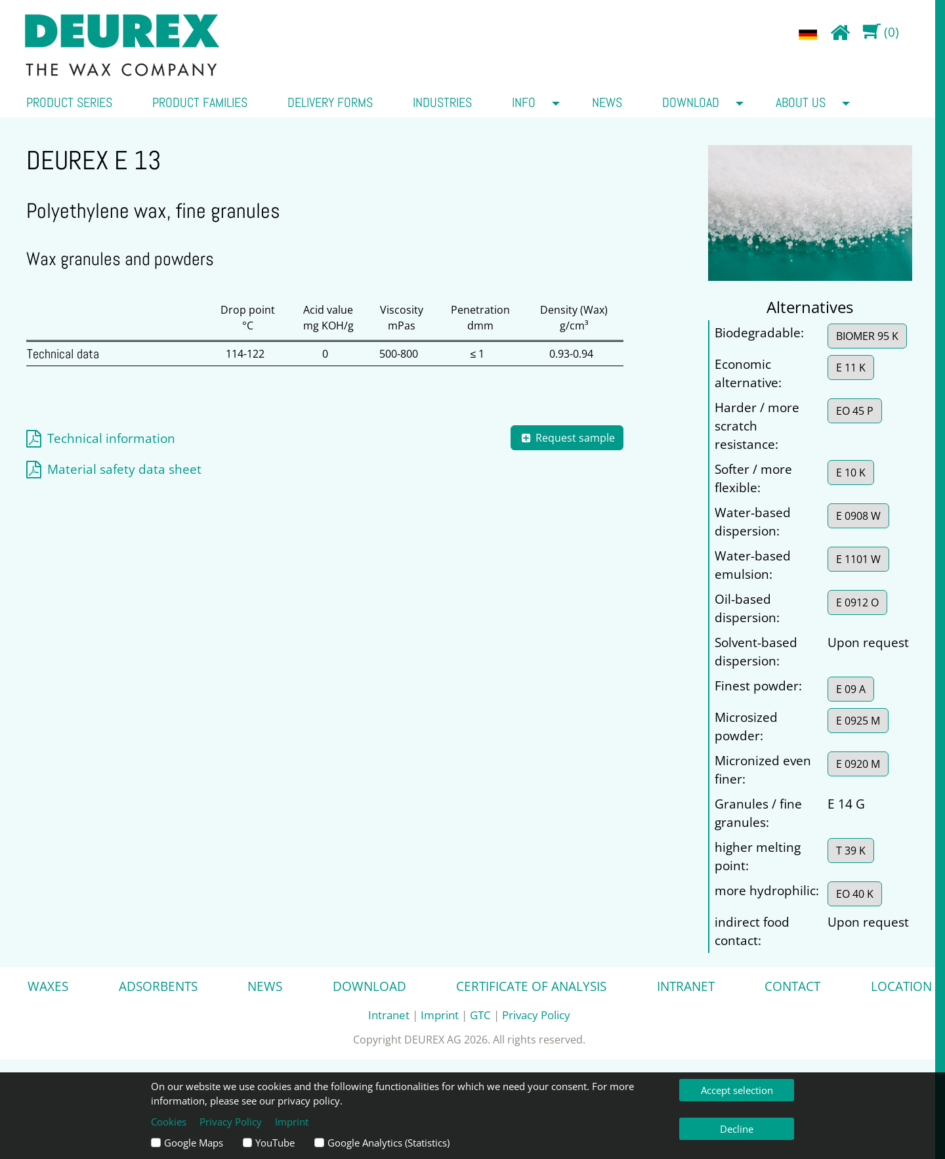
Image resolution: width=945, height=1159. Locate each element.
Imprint (440, 1014)
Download (690, 102)
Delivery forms (330, 102)
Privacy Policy (536, 1014)
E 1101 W (858, 559)
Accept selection (737, 1090)
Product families (199, 102)
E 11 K (851, 367)
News (607, 102)
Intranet (686, 986)
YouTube (275, 1142)
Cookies (168, 1121)
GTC (480, 1014)
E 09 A (851, 689)
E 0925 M (858, 720)
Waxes (48, 986)
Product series (69, 102)
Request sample (567, 438)
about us (801, 102)
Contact (792, 986)
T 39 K (851, 850)
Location (901, 986)
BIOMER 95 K (867, 336)
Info (524, 102)
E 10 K (851, 472)
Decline (736, 1128)
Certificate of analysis (531, 986)
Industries (442, 102)
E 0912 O (857, 602)
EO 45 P (854, 411)
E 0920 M (858, 764)
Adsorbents (158, 986)
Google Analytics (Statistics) (388, 1142)
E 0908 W (858, 516)
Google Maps (193, 1142)
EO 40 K (854, 894)
